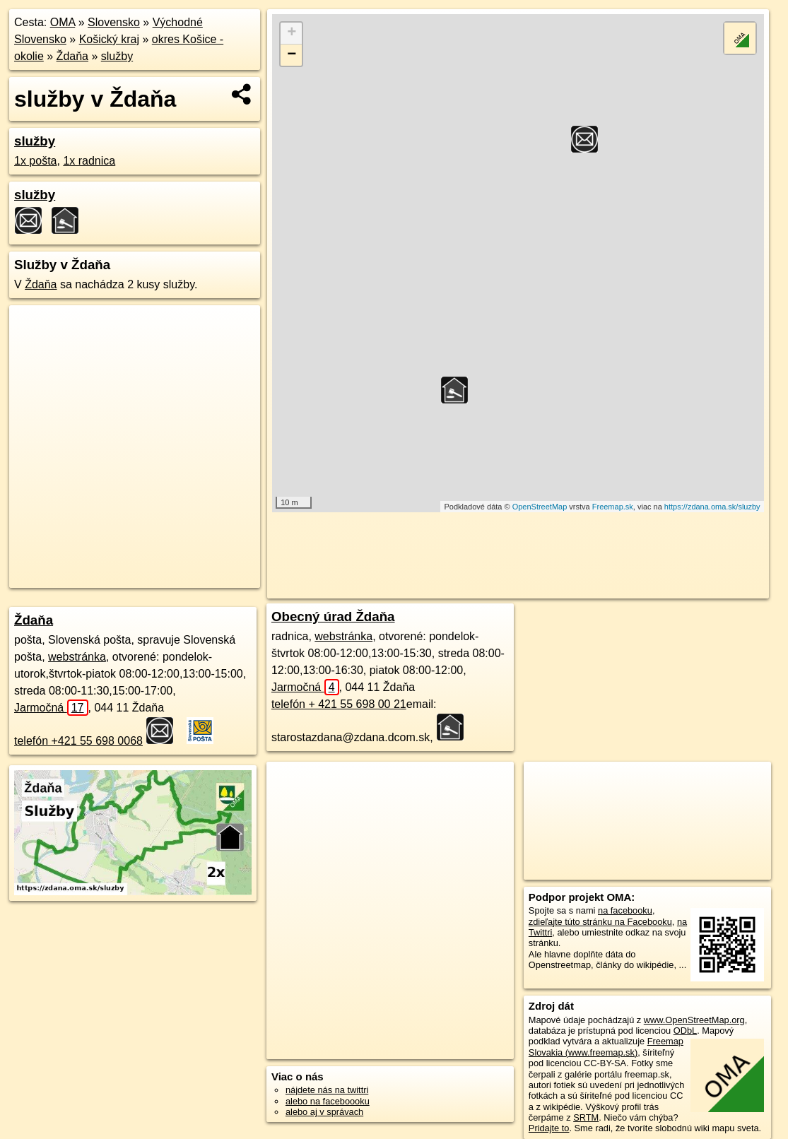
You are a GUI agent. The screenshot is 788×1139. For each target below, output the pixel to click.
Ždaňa (72, 56)
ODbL (685, 1030)
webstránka (77, 657)
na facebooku (625, 910)
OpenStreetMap (540, 506)
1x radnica (89, 161)
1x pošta (35, 161)
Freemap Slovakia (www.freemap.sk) (606, 1046)
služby (117, 56)
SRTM (586, 1117)
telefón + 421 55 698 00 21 (338, 704)
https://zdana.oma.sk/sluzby (712, 506)
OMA (63, 22)
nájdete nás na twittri (327, 1090)
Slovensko (114, 22)
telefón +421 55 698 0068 (78, 741)
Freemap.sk (612, 506)
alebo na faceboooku (328, 1101)
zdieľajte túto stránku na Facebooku (600, 921)
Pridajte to (549, 1128)
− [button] (291, 55)
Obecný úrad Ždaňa (333, 616)
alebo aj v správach (324, 1111)
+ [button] (291, 33)
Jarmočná (51, 708)
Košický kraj (109, 39)
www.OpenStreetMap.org (694, 1020)
